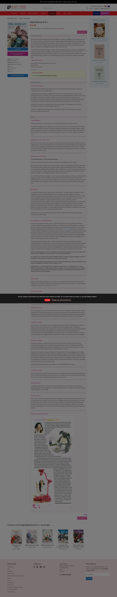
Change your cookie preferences (61, 300)
